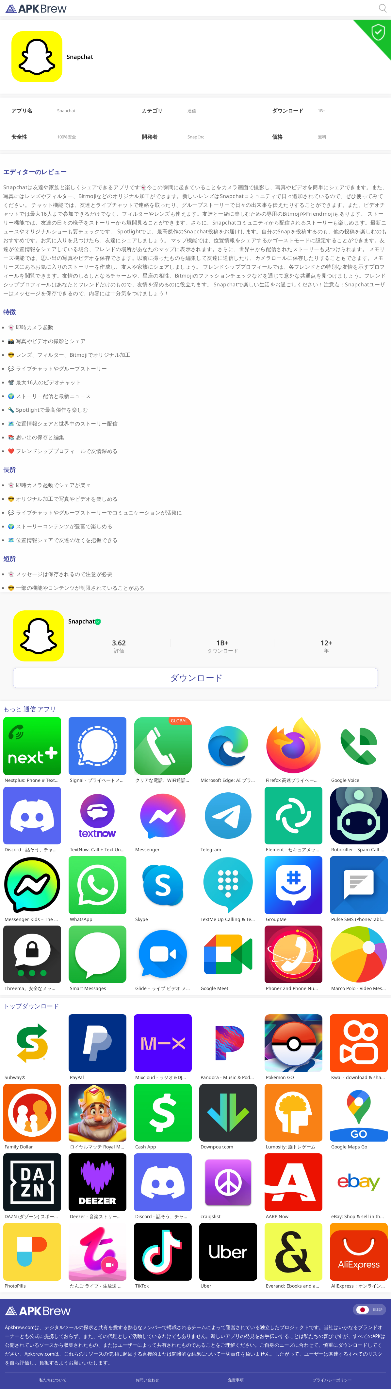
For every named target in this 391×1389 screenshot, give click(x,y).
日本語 (369, 1310)
